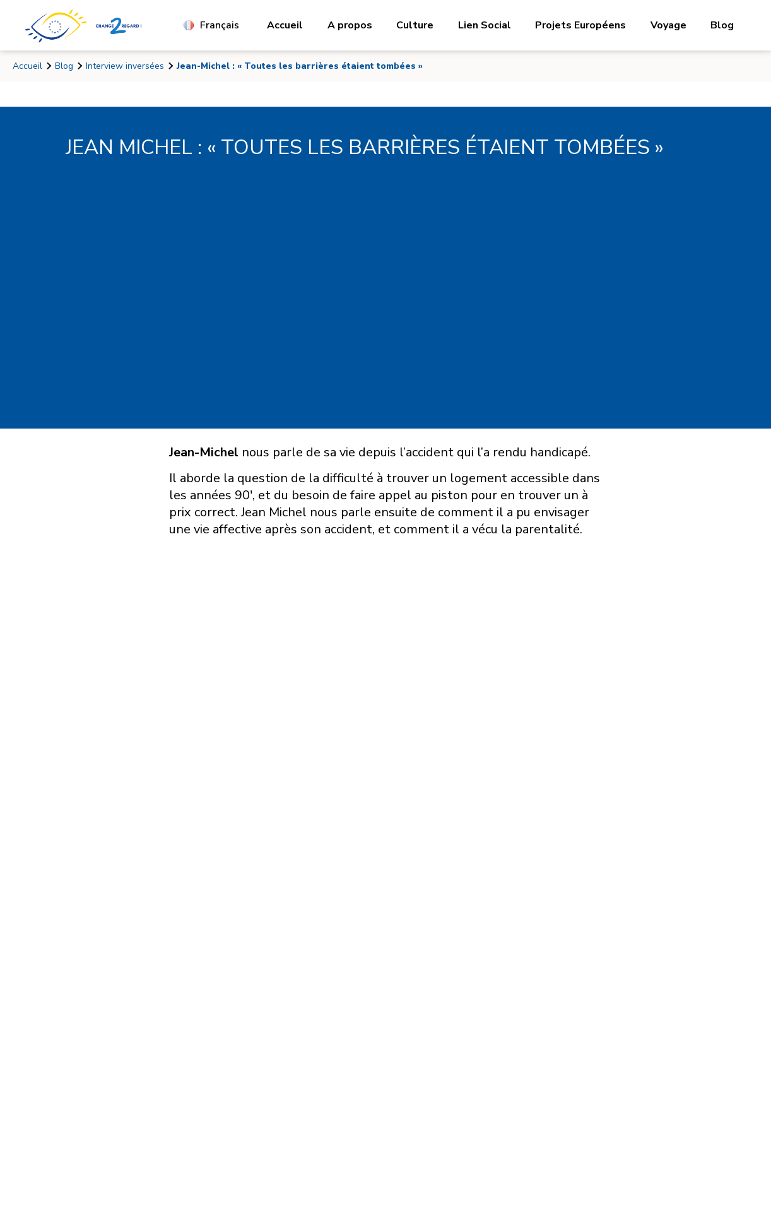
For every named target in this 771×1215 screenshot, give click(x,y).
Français (211, 25)
